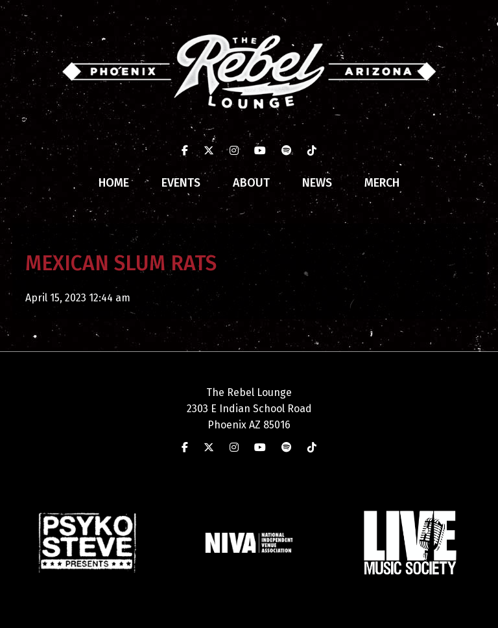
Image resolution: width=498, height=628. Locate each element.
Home (114, 183)
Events (180, 183)
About (251, 183)
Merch (381, 183)
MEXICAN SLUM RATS (121, 263)
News (317, 183)
